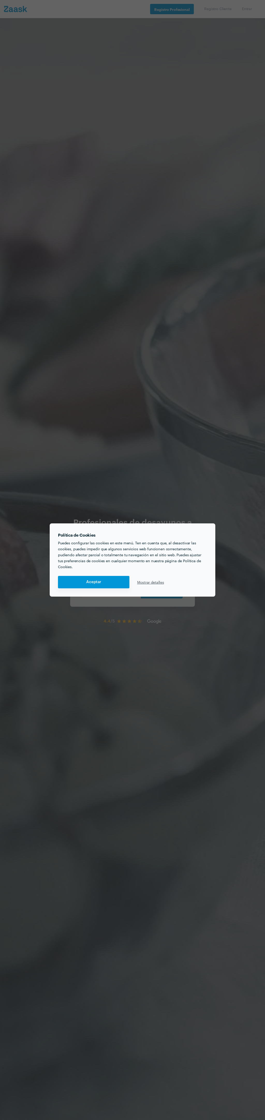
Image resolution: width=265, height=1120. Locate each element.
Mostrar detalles (150, 582)
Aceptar (93, 582)
